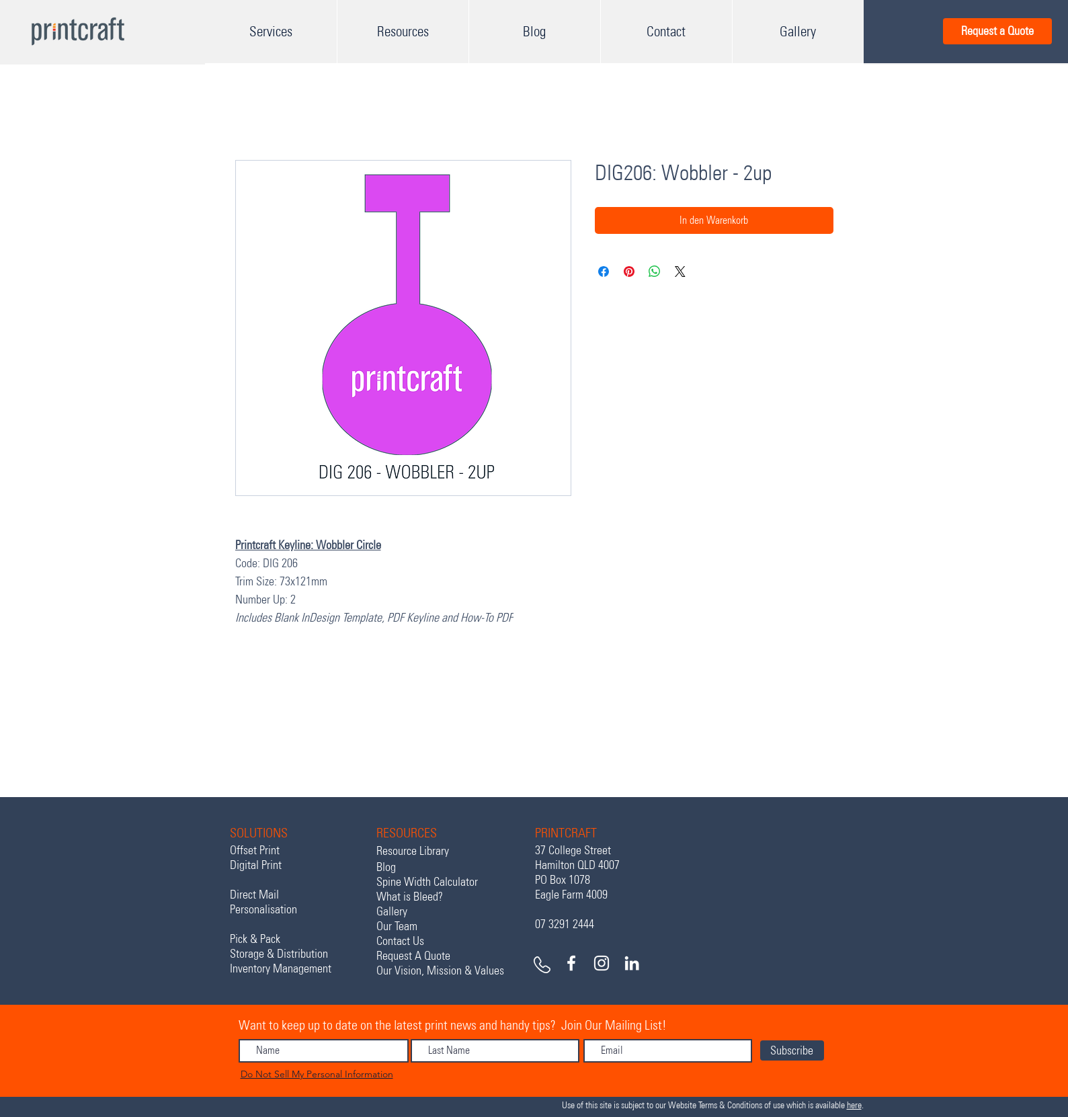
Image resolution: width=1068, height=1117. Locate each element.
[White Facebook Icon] (571, 963)
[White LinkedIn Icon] (632, 963)
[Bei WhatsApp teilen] (655, 271)
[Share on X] (680, 271)
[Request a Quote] (997, 31)
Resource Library (412, 850)
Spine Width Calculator (427, 881)
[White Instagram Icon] (601, 963)
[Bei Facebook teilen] (603, 271)
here (854, 1105)
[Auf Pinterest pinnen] (629, 271)
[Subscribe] (792, 1050)
